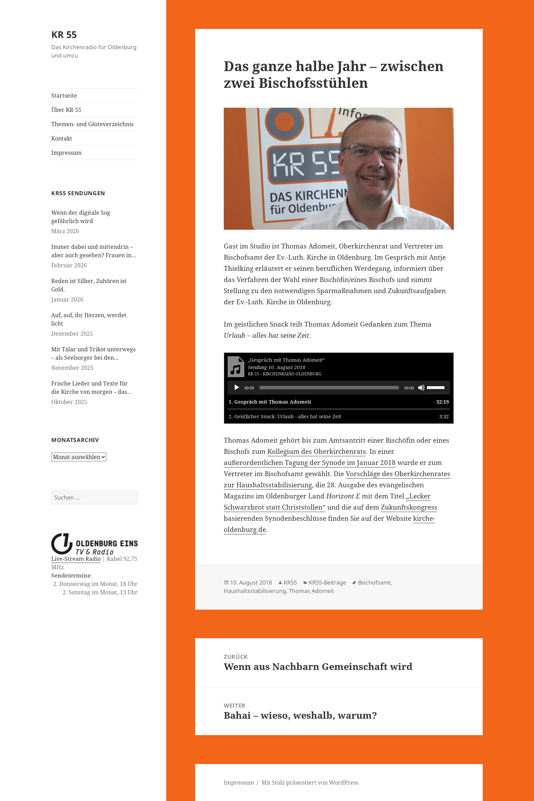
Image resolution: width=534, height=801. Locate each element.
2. (285, 416)
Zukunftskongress (409, 507)
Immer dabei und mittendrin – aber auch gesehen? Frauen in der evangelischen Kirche (92, 251)
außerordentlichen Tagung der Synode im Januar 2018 (310, 462)
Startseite (64, 95)
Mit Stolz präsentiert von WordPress (309, 782)
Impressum (66, 153)
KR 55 (64, 34)
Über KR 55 (66, 110)
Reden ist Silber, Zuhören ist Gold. (89, 285)
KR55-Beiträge (327, 582)
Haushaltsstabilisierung (255, 591)
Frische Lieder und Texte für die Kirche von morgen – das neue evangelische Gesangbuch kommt (92, 388)
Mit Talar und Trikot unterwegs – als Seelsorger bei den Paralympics (93, 353)
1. (270, 401)
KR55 (290, 582)
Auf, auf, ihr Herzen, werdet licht (89, 319)
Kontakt (61, 138)
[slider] (329, 387)
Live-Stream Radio (76, 559)
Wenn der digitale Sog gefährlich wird (80, 217)
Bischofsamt (374, 582)
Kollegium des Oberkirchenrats (316, 451)
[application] (339, 388)
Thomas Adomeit (311, 591)
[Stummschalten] (421, 387)
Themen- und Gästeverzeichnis (92, 124)
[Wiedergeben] (236, 387)
